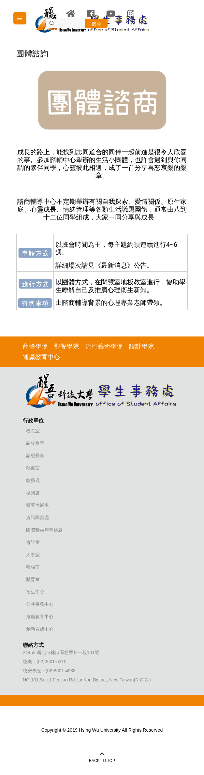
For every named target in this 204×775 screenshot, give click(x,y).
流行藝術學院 (104, 346)
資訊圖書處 (37, 517)
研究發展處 (37, 505)
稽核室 (33, 567)
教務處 (33, 480)
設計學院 (141, 346)
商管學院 (35, 346)
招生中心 (35, 591)
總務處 (33, 492)
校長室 (33, 430)
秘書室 (33, 467)
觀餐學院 (66, 346)
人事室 (33, 554)
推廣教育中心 (39, 616)
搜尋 (96, 23)
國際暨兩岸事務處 (44, 529)
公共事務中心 (39, 604)
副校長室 (35, 443)
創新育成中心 (39, 629)
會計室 (33, 542)
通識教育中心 (41, 356)
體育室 (33, 579)
